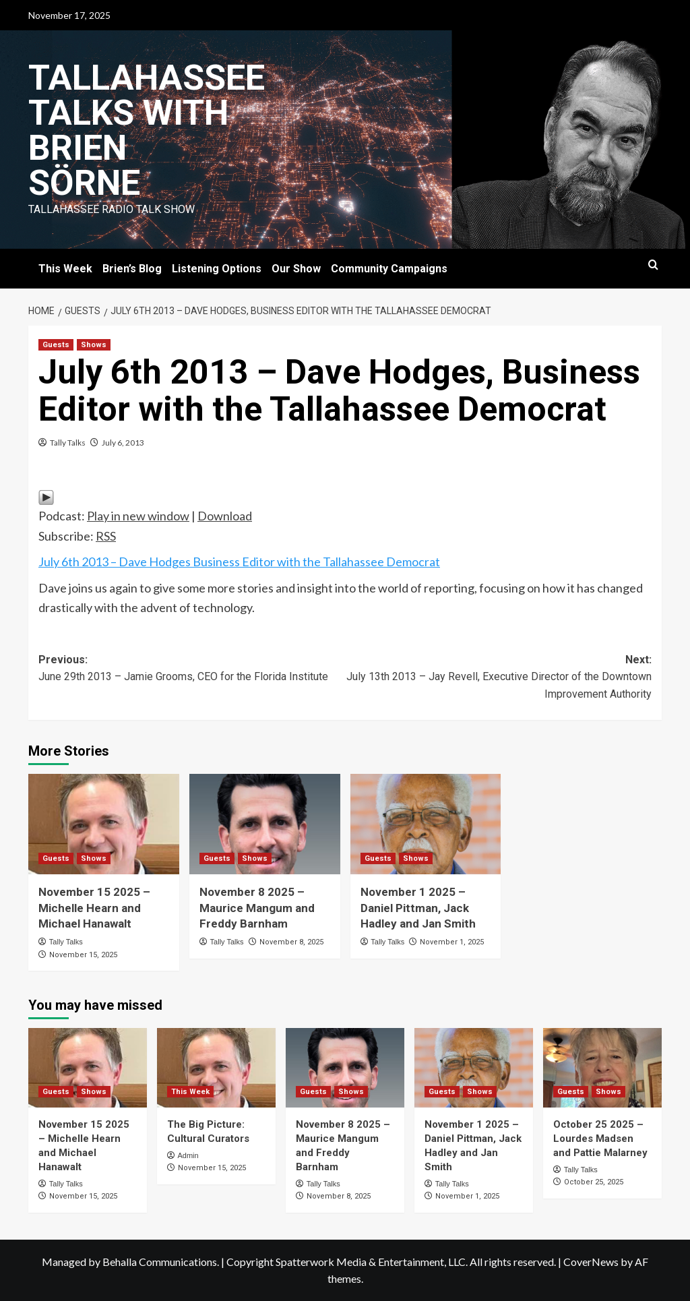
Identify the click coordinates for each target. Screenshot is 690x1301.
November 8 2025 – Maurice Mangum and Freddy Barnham (257, 908)
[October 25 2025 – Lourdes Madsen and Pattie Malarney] (602, 1067)
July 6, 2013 (123, 442)
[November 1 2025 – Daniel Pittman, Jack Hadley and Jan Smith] (425, 824)
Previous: (191, 669)
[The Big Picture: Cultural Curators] (216, 1067)
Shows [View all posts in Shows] (93, 344)
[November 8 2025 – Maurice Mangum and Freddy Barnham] (264, 824)
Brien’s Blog (132, 268)
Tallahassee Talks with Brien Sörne (146, 130)
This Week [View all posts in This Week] (190, 1091)
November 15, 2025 (83, 954)
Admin (187, 1155)
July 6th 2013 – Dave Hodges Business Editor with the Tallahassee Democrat (239, 561)
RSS (106, 535)
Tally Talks (68, 442)
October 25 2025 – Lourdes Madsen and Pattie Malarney (600, 1138)
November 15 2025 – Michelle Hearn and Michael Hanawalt (94, 908)
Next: (498, 678)
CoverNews (591, 1261)
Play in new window (138, 515)
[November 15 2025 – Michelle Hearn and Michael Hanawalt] (103, 824)
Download (224, 515)
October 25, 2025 (593, 1182)
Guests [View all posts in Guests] (55, 344)
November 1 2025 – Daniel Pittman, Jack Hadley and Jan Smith (418, 908)
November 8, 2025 (291, 942)
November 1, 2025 (452, 942)
